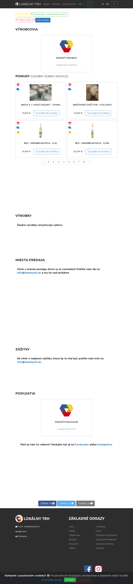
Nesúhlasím (84, 580)
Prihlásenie (22, 536)
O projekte (101, 526)
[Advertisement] (66, 188)
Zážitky (72, 548)
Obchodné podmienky (106, 539)
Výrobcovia (68, 4)
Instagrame (104, 444)
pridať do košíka (46, 113)
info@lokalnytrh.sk (29, 272)
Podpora (100, 548)
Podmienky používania (106, 535)
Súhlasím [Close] (70, 580)
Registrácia (21, 531)
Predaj (56, 4)
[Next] (89, 162)
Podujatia (73, 544)
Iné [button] (80, 4)
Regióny (73, 539)
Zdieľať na (47, 503)
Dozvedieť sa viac (52, 580)
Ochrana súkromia (105, 544)
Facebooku (82, 444)
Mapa (46, 4)
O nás (98, 531)
